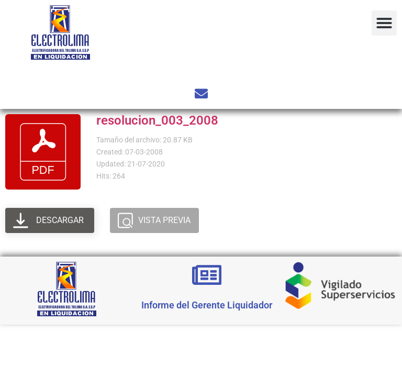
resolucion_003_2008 (157, 120)
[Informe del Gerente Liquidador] (207, 275)
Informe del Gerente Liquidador (206, 305)
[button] (384, 23)
